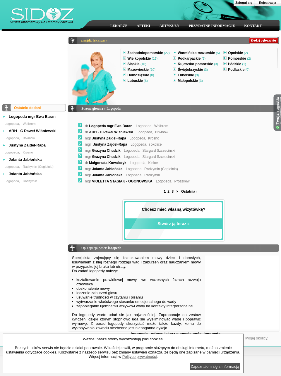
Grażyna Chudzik (99, 151)
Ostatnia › (189, 191)
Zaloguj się (243, 2)
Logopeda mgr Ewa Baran (32, 116)
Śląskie (134, 64)
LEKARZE (119, 26)
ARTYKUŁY (169, 26)
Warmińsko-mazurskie (196, 53)
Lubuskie (135, 81)
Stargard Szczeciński (158, 151)
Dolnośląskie (138, 75)
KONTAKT (253, 26)
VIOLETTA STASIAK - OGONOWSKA (115, 181)
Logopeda (12, 123)
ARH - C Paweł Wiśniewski (32, 131)
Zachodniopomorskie (146, 53)
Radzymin (30, 181)
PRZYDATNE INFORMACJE (212, 26)
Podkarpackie (189, 59)
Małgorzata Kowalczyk (102, 163)
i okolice (155, 144)
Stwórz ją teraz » (173, 223)
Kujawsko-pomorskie (195, 64)
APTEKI (143, 26)
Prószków (181, 181)
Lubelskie (186, 75)
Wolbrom (29, 123)
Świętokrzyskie (190, 70)
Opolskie (235, 53)
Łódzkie (234, 64)
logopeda (114, 248)
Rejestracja (267, 2)
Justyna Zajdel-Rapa (27, 145)
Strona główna (92, 108)
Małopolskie (188, 81)
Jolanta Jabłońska (25, 159)
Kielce (153, 163)
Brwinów (29, 138)
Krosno (28, 152)
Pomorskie (237, 59)
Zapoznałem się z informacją (215, 366)
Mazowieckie (139, 70)
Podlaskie (236, 70)
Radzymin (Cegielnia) (38, 166)
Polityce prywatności (139, 356)
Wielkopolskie (140, 59)
